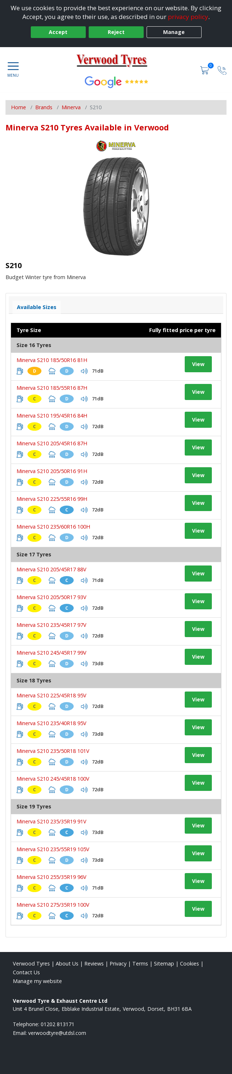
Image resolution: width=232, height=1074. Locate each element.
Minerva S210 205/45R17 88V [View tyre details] (51, 569)
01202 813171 (57, 1024)
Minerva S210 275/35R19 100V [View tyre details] (52, 904)
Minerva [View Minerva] (71, 107)
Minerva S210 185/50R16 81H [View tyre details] (51, 360)
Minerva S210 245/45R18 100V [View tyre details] (52, 778)
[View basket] (205, 69)
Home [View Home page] (18, 107)
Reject (116, 31)
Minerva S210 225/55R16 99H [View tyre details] (51, 498)
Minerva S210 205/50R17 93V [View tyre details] (51, 597)
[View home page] (116, 62)
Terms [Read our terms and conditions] (140, 963)
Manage (174, 31)
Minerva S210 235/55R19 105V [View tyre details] (52, 849)
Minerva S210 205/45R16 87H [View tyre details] (51, 443)
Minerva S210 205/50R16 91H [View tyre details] (51, 471)
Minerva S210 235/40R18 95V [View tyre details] (51, 723)
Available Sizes (36, 307)
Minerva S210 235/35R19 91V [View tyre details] (51, 821)
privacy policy (188, 16)
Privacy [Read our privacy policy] (118, 963)
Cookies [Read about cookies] (189, 963)
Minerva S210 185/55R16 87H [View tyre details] (51, 387)
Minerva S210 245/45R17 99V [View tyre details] (51, 652)
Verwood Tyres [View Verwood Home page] (31, 963)
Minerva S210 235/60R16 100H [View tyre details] (53, 526)
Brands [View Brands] (43, 107)
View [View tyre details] (198, 364)
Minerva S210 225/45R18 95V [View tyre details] (51, 695)
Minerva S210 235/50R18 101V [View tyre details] (52, 750)
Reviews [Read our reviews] (94, 963)
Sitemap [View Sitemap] (164, 963)
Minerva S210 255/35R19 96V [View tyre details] (51, 876)
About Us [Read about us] (67, 963)
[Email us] (57, 1032)
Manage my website (37, 981)
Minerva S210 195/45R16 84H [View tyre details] (51, 415)
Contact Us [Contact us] (26, 972)
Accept (58, 31)
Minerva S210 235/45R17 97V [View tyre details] (51, 624)
